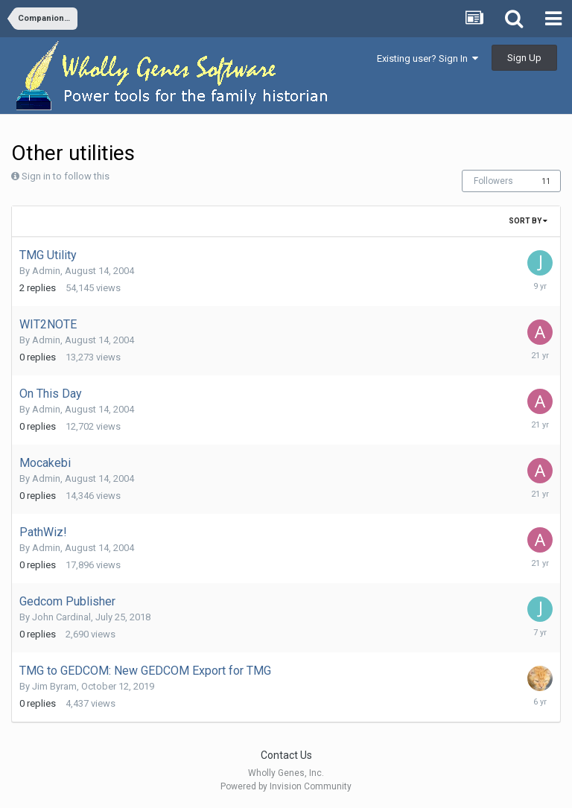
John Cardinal (61, 617)
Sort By (528, 221)
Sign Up (524, 57)
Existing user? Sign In (427, 58)
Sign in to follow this (65, 176)
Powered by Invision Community (286, 786)
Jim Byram (54, 686)
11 (545, 181)
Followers (493, 181)
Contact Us (286, 755)
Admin (46, 270)
